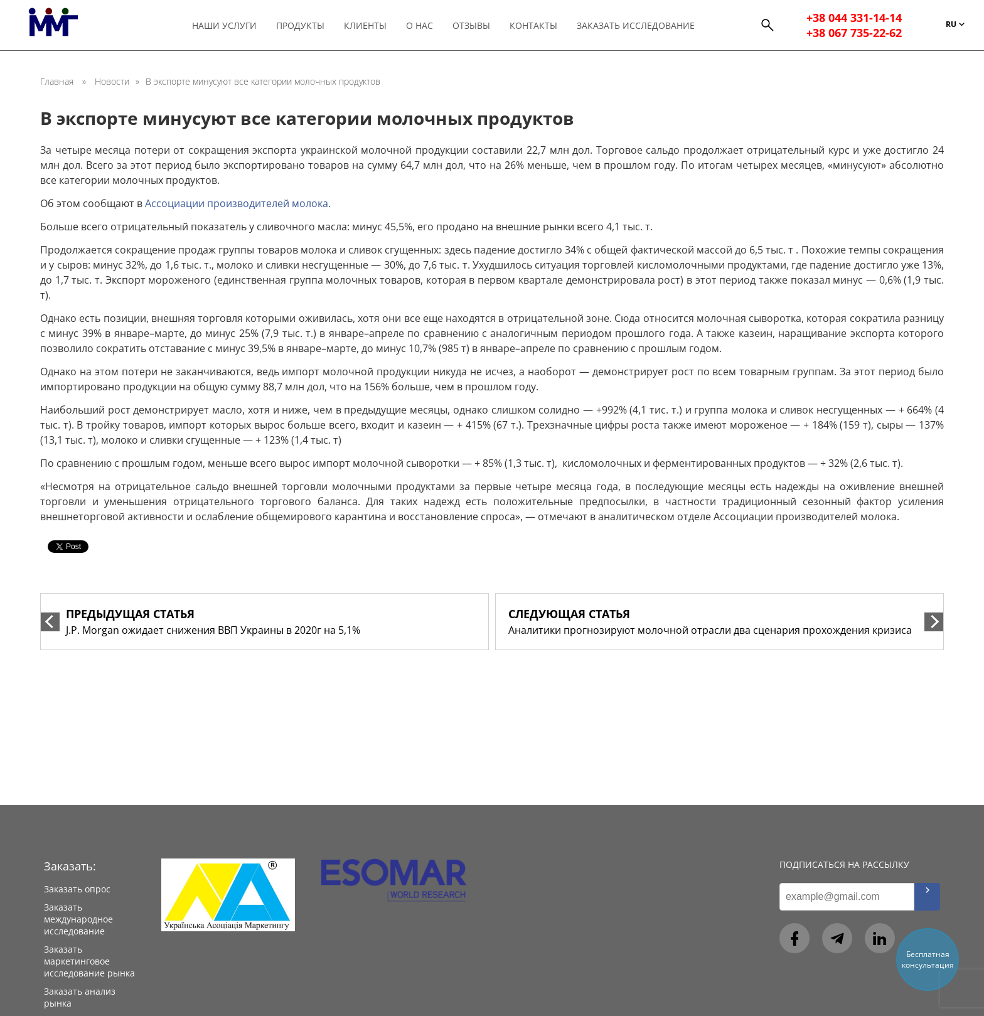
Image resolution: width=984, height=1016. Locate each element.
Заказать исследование (636, 25)
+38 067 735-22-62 (854, 32)
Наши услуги (224, 25)
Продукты (300, 25)
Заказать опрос (77, 889)
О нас (419, 25)
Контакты (533, 25)
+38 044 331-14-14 (854, 17)
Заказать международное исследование (78, 919)
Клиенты (365, 25)
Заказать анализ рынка (79, 997)
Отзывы (471, 25)
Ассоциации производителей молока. (238, 203)
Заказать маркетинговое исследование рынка (89, 961)
